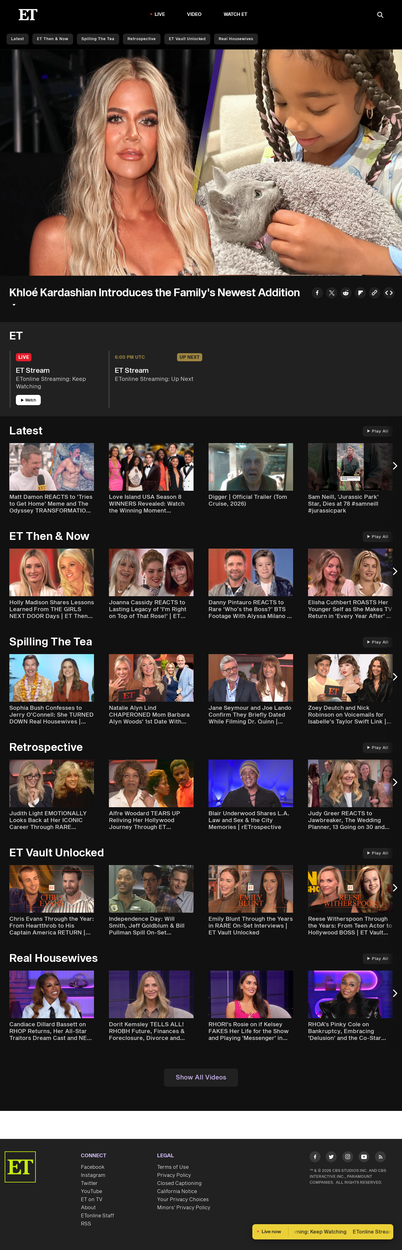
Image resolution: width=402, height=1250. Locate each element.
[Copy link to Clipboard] (374, 294)
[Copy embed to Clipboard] (389, 294)
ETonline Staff (97, 1216)
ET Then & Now (52, 39)
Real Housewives (236, 39)
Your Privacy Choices (183, 1199)
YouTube (91, 1191)
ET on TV (91, 1199)
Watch (28, 400)
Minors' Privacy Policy (183, 1207)
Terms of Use (173, 1167)
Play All (377, 431)
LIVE (160, 14)
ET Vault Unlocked (187, 39)
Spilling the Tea (98, 39)
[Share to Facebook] (317, 294)
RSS (86, 1224)
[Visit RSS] (380, 1158)
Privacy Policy (174, 1175)
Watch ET (236, 14)
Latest (17, 39)
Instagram (93, 1175)
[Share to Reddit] (346, 294)
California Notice (177, 1191)
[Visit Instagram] (347, 1158)
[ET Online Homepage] (28, 14)
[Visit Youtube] (363, 1158)
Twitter (89, 1183)
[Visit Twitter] (331, 1158)
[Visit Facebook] (315, 1158)
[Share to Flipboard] (360, 294)
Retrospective (142, 39)
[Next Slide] (394, 469)
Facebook (93, 1167)
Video (194, 14)
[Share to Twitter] (331, 294)
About (88, 1207)
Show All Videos (201, 1077)
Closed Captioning (179, 1183)
